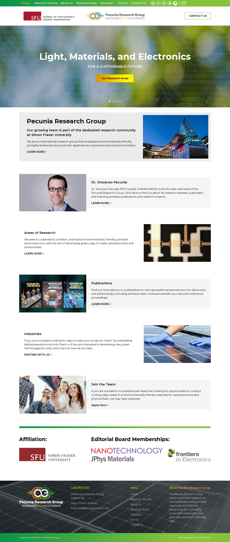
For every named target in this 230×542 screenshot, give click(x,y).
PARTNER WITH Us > (38, 354)
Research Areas (140, 509)
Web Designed (185, 537)
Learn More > (37, 151)
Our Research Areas (115, 78)
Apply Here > (99, 405)
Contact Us (198, 15)
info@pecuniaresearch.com (93, 508)
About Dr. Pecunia (141, 499)
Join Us (134, 519)
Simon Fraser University (84, 503)
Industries (136, 514)
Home (134, 494)
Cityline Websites (203, 537)
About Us (136, 504)
